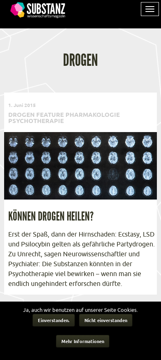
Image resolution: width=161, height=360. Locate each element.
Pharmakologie (92, 114)
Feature (50, 114)
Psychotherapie (36, 120)
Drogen (21, 114)
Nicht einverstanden (105, 320)
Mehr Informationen (82, 341)
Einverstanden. (54, 320)
